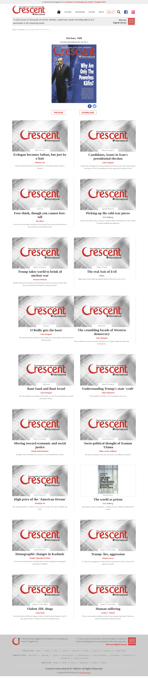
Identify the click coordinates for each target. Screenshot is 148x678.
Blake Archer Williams (108, 453)
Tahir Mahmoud (108, 394)
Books (65, 664)
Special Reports (83, 657)
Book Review (115, 657)
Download (88, 114)
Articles (55, 664)
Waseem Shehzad (40, 281)
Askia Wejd (39, 615)
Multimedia (84, 664)
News (56, 652)
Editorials (45, 657)
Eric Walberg (108, 219)
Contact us (107, 652)
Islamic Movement (99, 657)
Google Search (120, 652)
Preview (58, 114)
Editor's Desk (128, 657)
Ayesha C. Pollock (108, 615)
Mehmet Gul (40, 164)
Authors (65, 652)
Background (65, 660)
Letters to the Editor (81, 660)
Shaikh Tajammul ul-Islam (40, 560)
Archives (47, 652)
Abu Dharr (40, 223)
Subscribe (75, 652)
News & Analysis (68, 657)
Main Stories (33, 657)
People (94, 664)
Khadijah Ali (40, 505)
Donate (86, 652)
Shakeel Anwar (108, 560)
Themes (104, 664)
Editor (101, 277)
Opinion (55, 657)
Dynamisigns (85, 674)
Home (38, 652)
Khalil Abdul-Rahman (40, 453)
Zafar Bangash (108, 164)
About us (96, 652)
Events (73, 664)
